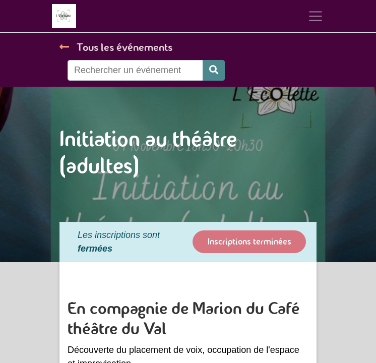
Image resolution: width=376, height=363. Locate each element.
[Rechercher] (214, 70)
